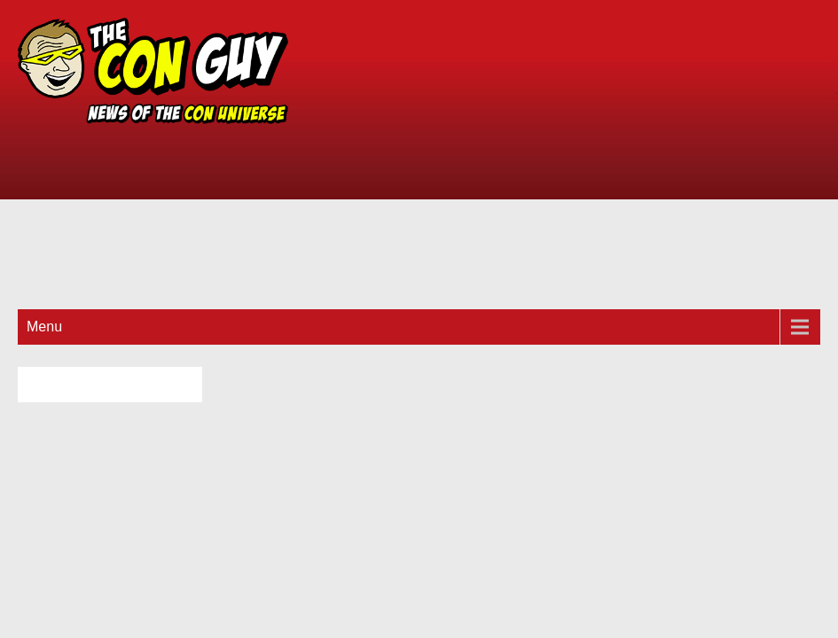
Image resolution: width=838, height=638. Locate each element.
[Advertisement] (576, 151)
